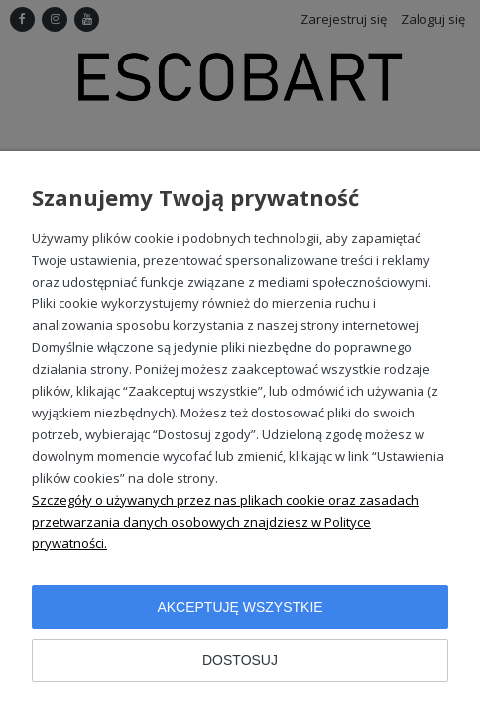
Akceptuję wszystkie (239, 607)
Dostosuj (240, 660)
